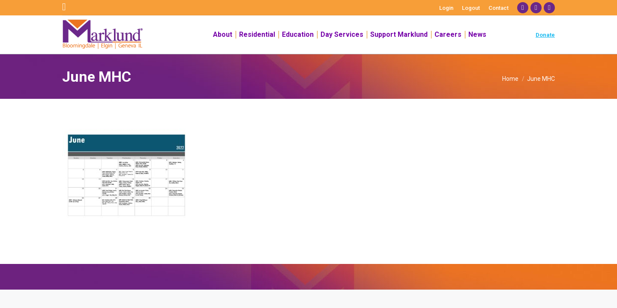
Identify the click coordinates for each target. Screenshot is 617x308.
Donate (545, 35)
